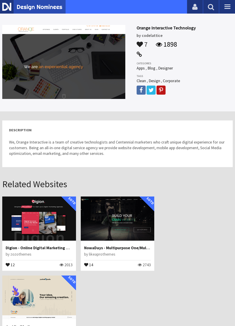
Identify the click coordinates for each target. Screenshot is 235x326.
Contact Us (26, 311)
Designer (165, 68)
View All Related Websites (117, 285)
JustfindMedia (175, 247)
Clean (141, 80)
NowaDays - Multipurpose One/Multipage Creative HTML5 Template (145, 247)
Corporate (171, 80)
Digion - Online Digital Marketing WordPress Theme (52, 247)
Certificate (48, 311)
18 (166, 264)
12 (10, 264)
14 (88, 264)
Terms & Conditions (79, 311)
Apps (141, 68)
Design (154, 80)
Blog (151, 68)
